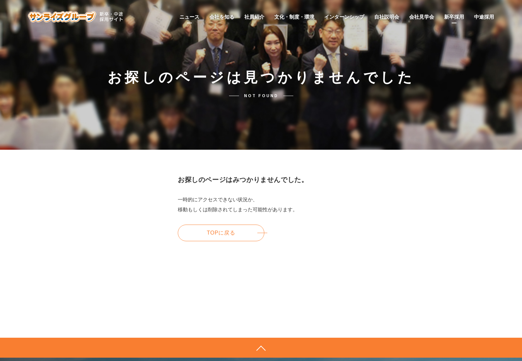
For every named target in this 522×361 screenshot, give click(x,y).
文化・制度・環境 (294, 16)
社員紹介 (254, 16)
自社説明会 (386, 16)
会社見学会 (421, 16)
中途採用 (484, 16)
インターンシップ (344, 16)
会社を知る (221, 16)
